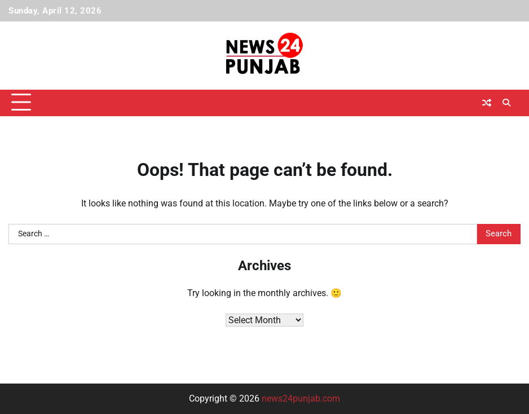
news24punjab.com (301, 398)
